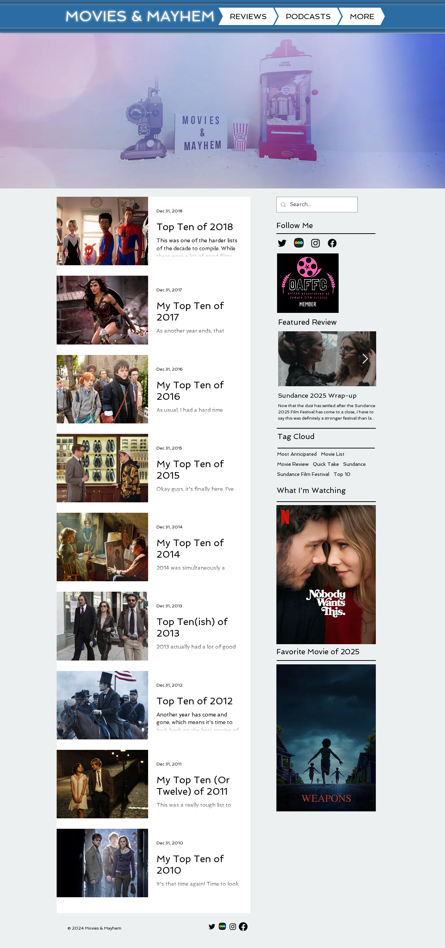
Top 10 (341, 474)
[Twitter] (282, 243)
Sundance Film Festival (303, 474)
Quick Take (326, 464)
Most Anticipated (297, 454)
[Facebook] (332, 243)
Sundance (354, 464)
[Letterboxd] (299, 243)
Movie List (333, 454)
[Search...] (316, 204)
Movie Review (293, 464)
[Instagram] (315, 243)
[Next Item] (365, 359)
